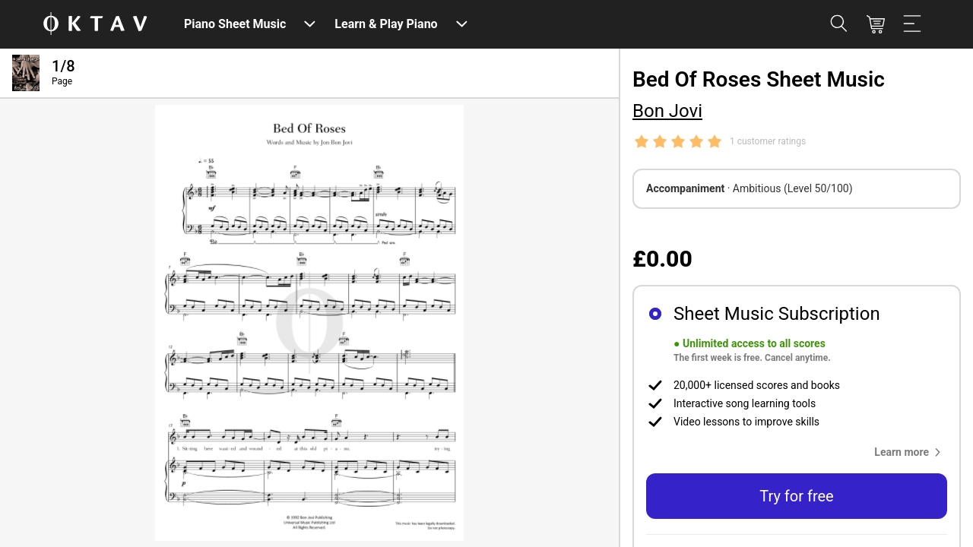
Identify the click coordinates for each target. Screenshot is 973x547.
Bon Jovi (667, 111)
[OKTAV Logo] (95, 24)
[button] (910, 452)
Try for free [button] (796, 496)
